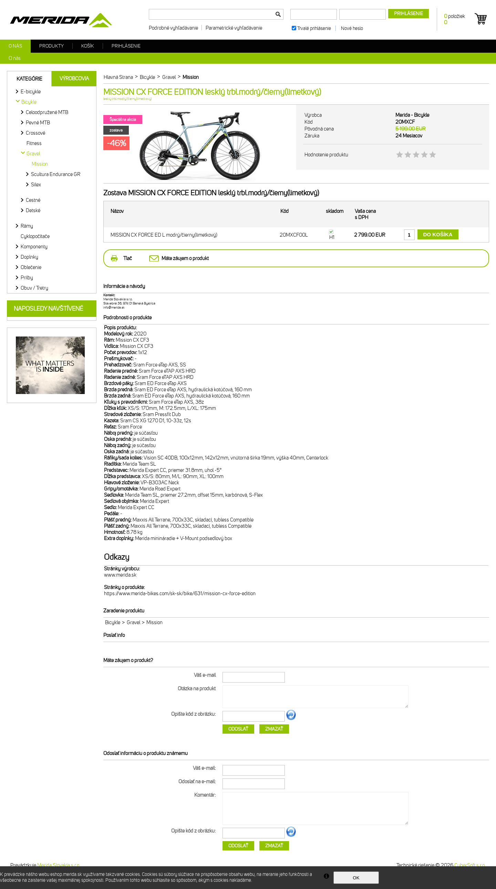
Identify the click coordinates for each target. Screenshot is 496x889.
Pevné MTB (38, 123)
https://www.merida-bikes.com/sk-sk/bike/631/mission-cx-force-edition (180, 593)
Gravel (133, 622)
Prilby (27, 278)
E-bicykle (31, 92)
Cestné (33, 200)
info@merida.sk (114, 308)
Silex (36, 185)
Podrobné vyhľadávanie (173, 28)
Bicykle (112, 622)
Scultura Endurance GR (55, 174)
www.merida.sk (120, 575)
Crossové (35, 133)
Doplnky (29, 257)
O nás (15, 46)
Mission (40, 164)
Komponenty (34, 247)
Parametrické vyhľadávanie (234, 28)
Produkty (51, 46)
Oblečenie (31, 267)
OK (356, 877)
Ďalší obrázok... (291, 719)
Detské (33, 210)
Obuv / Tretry (34, 288)
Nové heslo (352, 28)
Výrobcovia (74, 78)
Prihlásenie (126, 46)
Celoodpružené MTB (47, 112)
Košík (87, 46)
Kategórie (29, 79)
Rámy (27, 226)
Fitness (34, 143)
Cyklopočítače (35, 236)
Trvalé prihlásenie (314, 28)
